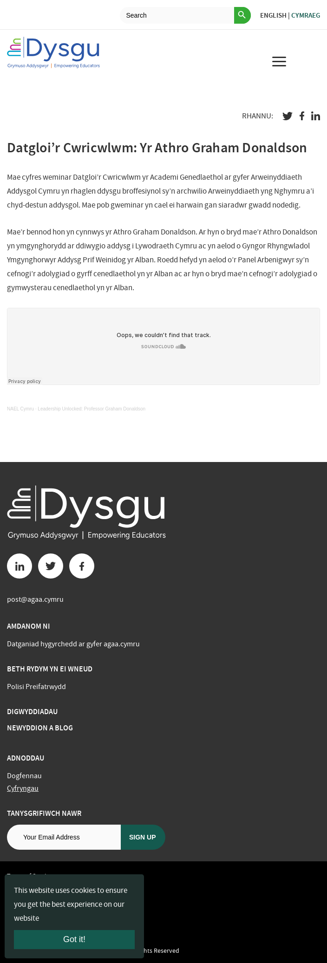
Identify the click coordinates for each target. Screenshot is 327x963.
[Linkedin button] (19, 566)
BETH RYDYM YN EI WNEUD (49, 669)
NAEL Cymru (20, 408)
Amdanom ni (28, 626)
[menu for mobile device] (279, 61)
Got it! (74, 939)
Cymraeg (305, 15)
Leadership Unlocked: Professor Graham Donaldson (91, 408)
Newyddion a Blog (40, 728)
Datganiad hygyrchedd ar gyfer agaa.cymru (73, 644)
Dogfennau (24, 776)
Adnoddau (25, 758)
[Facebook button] (81, 566)
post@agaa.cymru (35, 599)
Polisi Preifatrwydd (36, 686)
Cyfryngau (23, 788)
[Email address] (64, 837)
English (273, 15)
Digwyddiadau (32, 711)
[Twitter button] (50, 566)
